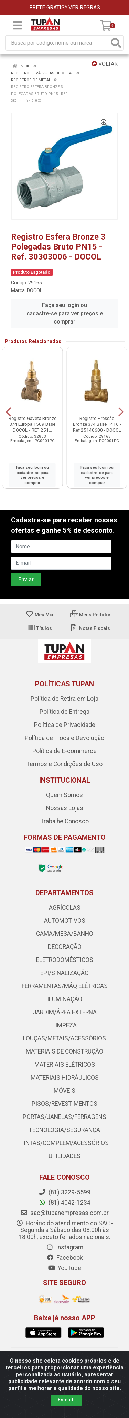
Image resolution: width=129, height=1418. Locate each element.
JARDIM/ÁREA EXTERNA (65, 1012)
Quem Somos (64, 795)
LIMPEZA (64, 1025)
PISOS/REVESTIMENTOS (64, 1103)
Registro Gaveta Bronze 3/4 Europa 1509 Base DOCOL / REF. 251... (32, 424)
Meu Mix (39, 614)
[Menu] (17, 25)
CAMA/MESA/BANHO (64, 933)
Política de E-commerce (64, 751)
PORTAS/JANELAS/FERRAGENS (64, 1116)
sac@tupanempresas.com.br (64, 1212)
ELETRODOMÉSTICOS (64, 959)
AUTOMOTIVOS (64, 920)
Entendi (66, 1400)
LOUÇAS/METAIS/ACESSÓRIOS (64, 1038)
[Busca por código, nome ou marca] (57, 43)
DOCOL (34, 290)
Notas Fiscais (90, 628)
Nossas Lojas (64, 808)
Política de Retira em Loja (64, 698)
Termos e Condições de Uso (64, 764)
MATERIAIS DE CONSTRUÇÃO (64, 1051)
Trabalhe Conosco (65, 821)
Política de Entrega (64, 711)
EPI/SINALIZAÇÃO (64, 973)
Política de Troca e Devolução (64, 737)
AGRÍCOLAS (64, 907)
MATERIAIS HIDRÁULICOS (65, 1077)
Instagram (64, 1247)
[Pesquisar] (116, 43)
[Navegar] (8, 412)
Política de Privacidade (64, 724)
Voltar (105, 64)
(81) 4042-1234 (64, 1202)
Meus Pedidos (91, 614)
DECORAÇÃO (65, 946)
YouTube (64, 1267)
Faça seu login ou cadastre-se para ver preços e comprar (64, 313)
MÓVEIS (64, 1090)
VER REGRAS (84, 7)
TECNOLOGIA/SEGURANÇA (64, 1129)
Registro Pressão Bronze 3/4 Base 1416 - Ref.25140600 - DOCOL (97, 424)
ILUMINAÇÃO (64, 999)
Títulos (39, 628)
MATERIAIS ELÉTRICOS (64, 1064)
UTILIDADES (64, 1156)
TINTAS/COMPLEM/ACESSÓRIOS (64, 1143)
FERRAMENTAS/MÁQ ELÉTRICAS (65, 986)
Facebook (64, 1257)
